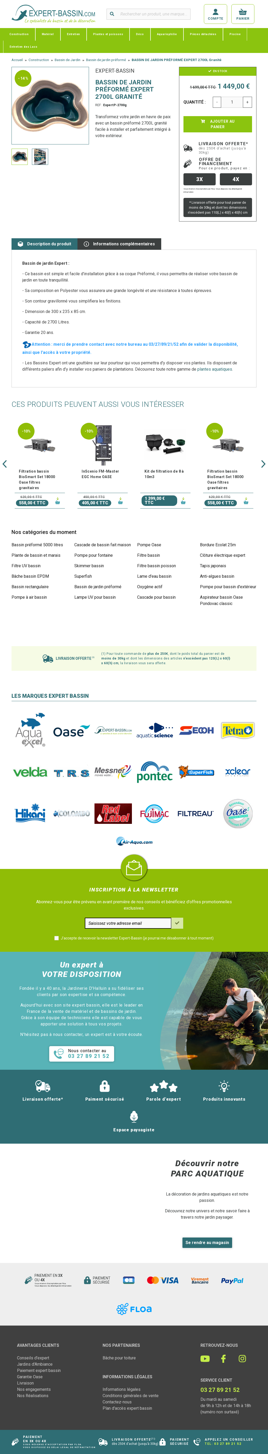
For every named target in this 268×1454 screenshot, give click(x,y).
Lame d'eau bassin (154, 576)
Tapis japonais (213, 565)
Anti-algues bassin (217, 576)
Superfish (83, 576)
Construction (19, 34)
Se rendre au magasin (207, 1242)
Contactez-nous (117, 1401)
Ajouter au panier (218, 124)
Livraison (25, 1383)
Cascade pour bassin (156, 597)
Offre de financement (224, 163)
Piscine (235, 34)
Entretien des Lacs (23, 46)
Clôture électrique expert (222, 555)
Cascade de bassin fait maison (102, 544)
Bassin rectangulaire (30, 586)
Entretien (73, 34)
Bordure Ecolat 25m (218, 544)
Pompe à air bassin (29, 597)
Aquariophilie (167, 34)
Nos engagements (34, 1389)
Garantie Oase (30, 1376)
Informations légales (122, 1389)
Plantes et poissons (108, 34)
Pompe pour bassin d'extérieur (228, 586)
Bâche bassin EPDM (30, 576)
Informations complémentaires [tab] (119, 244)
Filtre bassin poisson (156, 565)
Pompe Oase (149, 544)
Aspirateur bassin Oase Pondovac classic (221, 600)
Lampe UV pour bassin (95, 597)
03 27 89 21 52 (227, 1444)
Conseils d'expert (33, 1357)
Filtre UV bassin (26, 565)
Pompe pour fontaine (93, 555)
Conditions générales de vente (131, 1395)
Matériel (48, 34)
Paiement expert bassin (39, 1370)
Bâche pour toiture (119, 1357)
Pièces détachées (203, 34)
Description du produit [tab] (44, 244)
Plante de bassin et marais (36, 555)
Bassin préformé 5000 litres (37, 544)
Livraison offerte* (223, 147)
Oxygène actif (150, 586)
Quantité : (194, 102)
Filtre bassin (148, 555)
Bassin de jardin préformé (97, 586)
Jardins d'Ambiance (35, 1364)
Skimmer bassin (89, 565)
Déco (140, 34)
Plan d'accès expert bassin (127, 1408)
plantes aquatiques (214, 369)
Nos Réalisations (32, 1395)
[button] (4, 464)
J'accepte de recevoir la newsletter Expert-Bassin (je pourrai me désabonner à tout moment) (137, 938)
